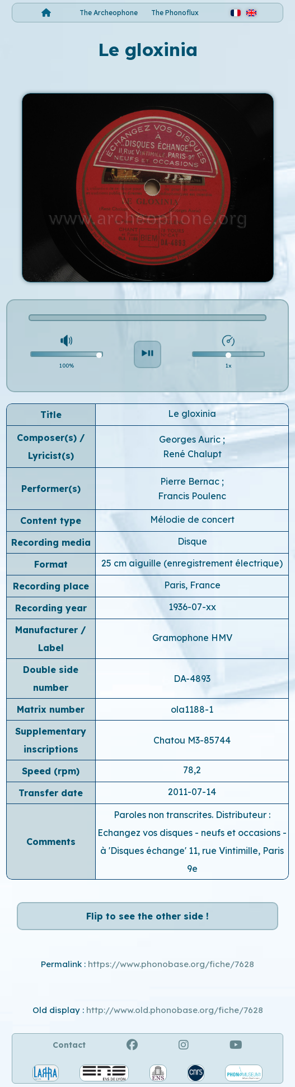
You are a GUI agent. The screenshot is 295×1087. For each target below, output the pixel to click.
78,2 (192, 769)
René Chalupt (192, 453)
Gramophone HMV (192, 637)
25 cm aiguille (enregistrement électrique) (192, 563)
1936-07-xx (192, 606)
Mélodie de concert (192, 519)
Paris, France (192, 585)
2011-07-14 (192, 791)
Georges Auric (191, 439)
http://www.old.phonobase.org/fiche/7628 (174, 1010)
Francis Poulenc (192, 495)
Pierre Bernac (191, 481)
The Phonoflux (175, 12)
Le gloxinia (192, 413)
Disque (192, 541)
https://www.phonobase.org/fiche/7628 (171, 964)
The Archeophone (108, 12)
